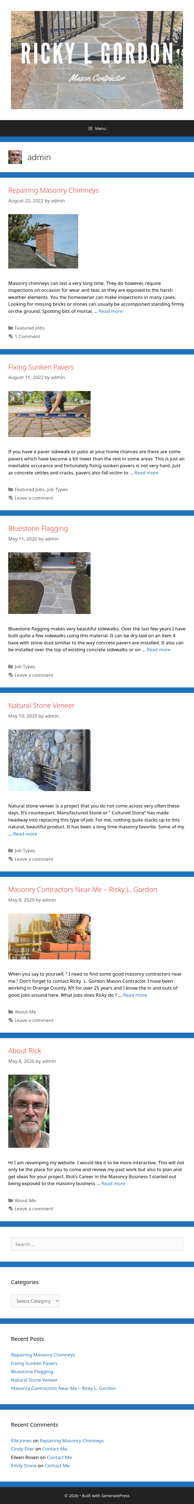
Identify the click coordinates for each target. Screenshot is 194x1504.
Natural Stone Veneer (41, 705)
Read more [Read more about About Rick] (113, 1183)
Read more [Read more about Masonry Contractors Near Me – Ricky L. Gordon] (135, 995)
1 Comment (27, 336)
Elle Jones (21, 1440)
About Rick (24, 1050)
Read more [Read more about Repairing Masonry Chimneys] (111, 311)
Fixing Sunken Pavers (41, 367)
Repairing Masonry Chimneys (53, 190)
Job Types (57, 489)
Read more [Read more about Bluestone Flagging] (159, 649)
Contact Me (54, 1449)
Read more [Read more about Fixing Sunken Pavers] (146, 472)
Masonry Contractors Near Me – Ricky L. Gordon (82, 889)
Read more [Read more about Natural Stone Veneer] (25, 834)
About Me (25, 1012)
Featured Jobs (29, 328)
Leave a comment (34, 498)
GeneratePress (115, 1495)
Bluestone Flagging (38, 528)
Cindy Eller (22, 1449)
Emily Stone (23, 1465)
